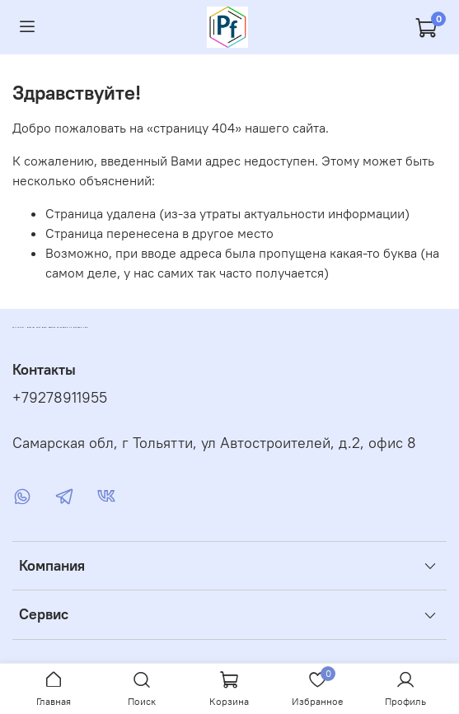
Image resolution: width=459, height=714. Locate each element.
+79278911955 (59, 398)
